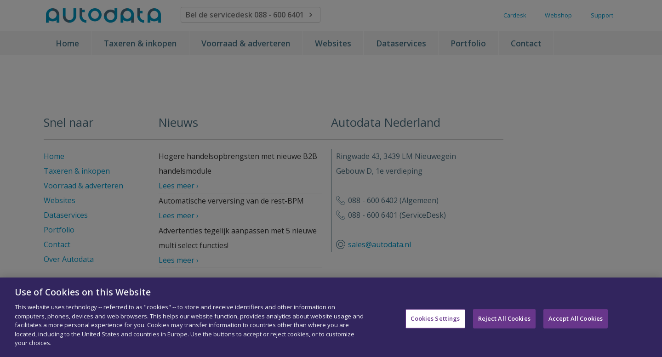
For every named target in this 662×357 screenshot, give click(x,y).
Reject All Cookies (504, 322)
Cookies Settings (435, 322)
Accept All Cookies (575, 322)
